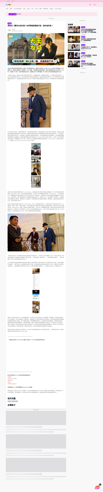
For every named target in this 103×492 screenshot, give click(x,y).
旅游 (28, 8)
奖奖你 (51, 8)
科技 (36, 8)
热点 (13, 1)
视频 (40, 8)
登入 (95, 4)
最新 (11, 8)
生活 (32, 8)
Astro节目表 (58, 8)
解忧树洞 (45, 8)
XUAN (8, 1)
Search (90, 4)
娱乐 (24, 8)
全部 (7, 8)
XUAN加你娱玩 (18, 8)
